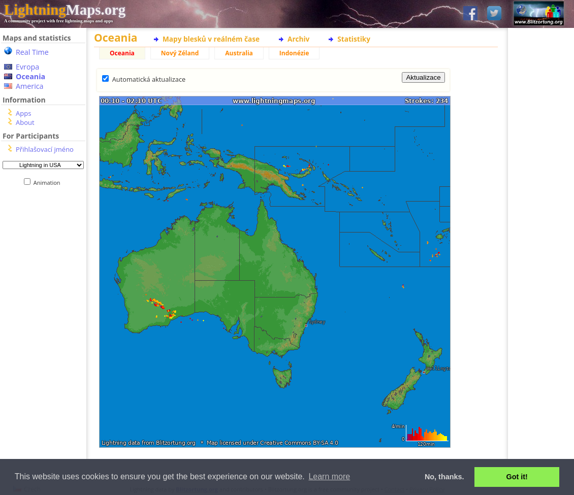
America (30, 86)
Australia (239, 53)
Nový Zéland (180, 53)
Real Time (32, 52)
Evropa (27, 67)
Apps (23, 113)
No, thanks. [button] (444, 477)
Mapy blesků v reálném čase (211, 39)
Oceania (30, 76)
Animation (49, 182)
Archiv (298, 39)
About (25, 122)
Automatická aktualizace (148, 79)
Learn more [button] (329, 476)
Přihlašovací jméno (45, 149)
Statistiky (353, 39)
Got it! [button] (517, 477)
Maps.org (64, 10)
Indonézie (294, 53)
